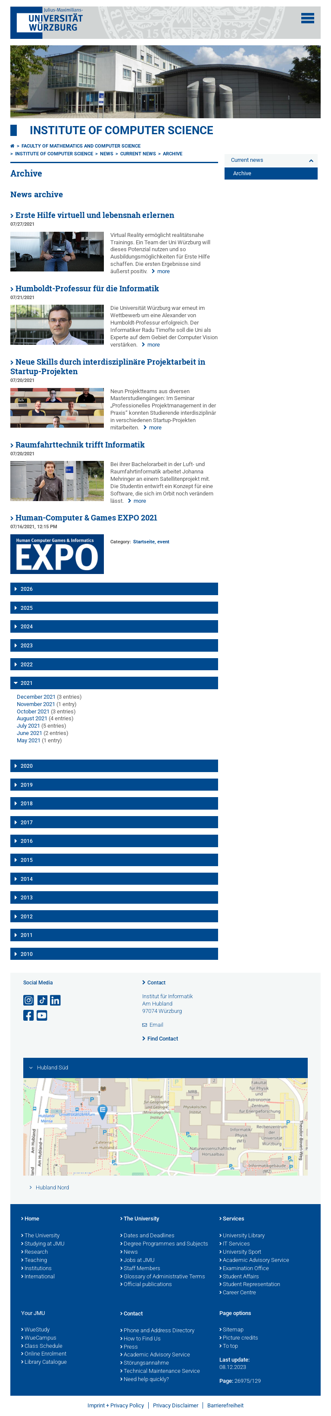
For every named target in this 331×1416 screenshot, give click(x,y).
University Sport (240, 1252)
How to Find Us (140, 1339)
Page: (226, 1381)
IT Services (234, 1244)
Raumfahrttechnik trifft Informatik (80, 445)
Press (129, 1347)
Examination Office (244, 1269)
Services (231, 1219)
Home (30, 1219)
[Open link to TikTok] (43, 1000)
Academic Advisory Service (254, 1261)
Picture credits (238, 1338)
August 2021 (32, 718)
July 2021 (28, 725)
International (38, 1277)
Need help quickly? (144, 1380)
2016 (27, 841)
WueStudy (35, 1330)
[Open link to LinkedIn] (56, 1000)
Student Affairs (239, 1277)
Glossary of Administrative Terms (162, 1277)
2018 (27, 804)
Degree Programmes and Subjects (164, 1244)
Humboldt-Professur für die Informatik (87, 288)
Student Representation (249, 1285)
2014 (27, 879)
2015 (27, 860)
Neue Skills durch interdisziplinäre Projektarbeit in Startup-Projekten (107, 367)
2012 (27, 917)
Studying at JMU (43, 1244)
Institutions (36, 1269)
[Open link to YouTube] (43, 1015)
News (106, 154)
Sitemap (231, 1330)
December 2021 (36, 697)
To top (228, 1346)
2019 (27, 785)
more (163, 271)
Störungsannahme (144, 1363)
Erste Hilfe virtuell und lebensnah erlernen (95, 215)
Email (156, 1025)
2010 (27, 954)
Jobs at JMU (137, 1261)
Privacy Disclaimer (175, 1405)
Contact (156, 983)
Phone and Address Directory (157, 1331)
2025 (27, 608)
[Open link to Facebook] (29, 1015)
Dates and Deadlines (147, 1236)
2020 (27, 766)
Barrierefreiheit (225, 1405)
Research (34, 1252)
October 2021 (33, 711)
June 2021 (29, 733)
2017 (27, 823)
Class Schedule (41, 1346)
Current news (138, 154)
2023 (27, 646)
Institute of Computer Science (121, 130)
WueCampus (38, 1338)
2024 (27, 627)
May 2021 (29, 740)
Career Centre (237, 1293)
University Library (242, 1236)
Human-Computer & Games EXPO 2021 (86, 518)
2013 (27, 898)
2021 (27, 683)
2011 (27, 935)
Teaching (34, 1261)
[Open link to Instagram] (29, 1000)
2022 (27, 665)
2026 (27, 589)
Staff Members (140, 1269)
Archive (172, 154)
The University (40, 1236)
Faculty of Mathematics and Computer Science (81, 146)
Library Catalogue (44, 1362)
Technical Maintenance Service (160, 1371)
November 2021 (36, 704)
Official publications (146, 1285)
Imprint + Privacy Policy (115, 1405)
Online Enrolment (43, 1354)
